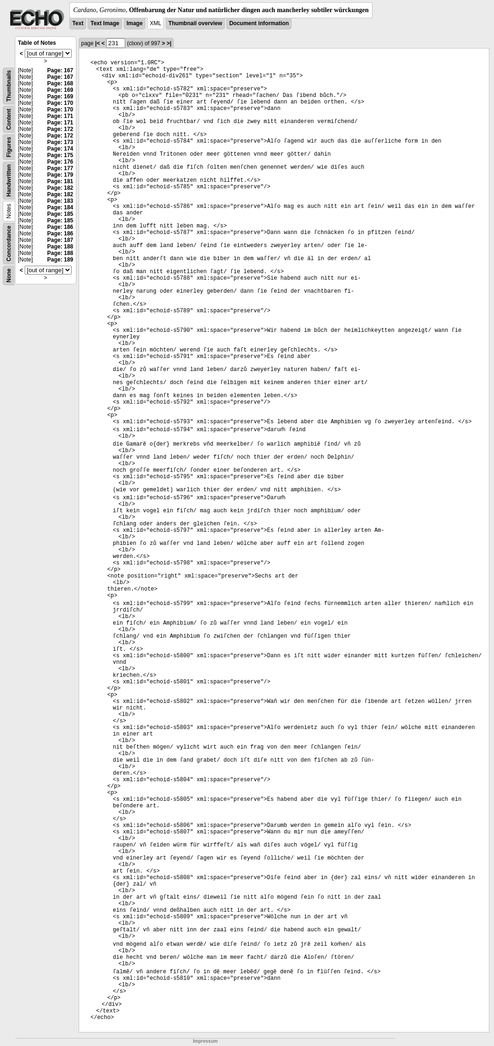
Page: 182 (60, 188)
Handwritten (9, 181)
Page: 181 (60, 181)
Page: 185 (60, 214)
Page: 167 (60, 70)
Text (77, 23)
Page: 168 (60, 83)
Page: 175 (60, 155)
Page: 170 (60, 103)
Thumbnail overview (195, 23)
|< (97, 43)
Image (135, 23)
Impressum (205, 1041)
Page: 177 (60, 168)
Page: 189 (60, 259)
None (9, 275)
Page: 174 (60, 148)
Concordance (9, 244)
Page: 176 (60, 161)
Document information (259, 23)
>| (169, 43)
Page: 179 (60, 175)
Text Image (104, 23)
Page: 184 (60, 207)
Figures (9, 147)
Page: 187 (60, 240)
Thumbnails (9, 86)
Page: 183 (60, 201)
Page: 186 (60, 227)
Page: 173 (60, 142)
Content (9, 119)
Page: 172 (60, 129)
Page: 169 (60, 90)
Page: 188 (60, 246)
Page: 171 (60, 116)
